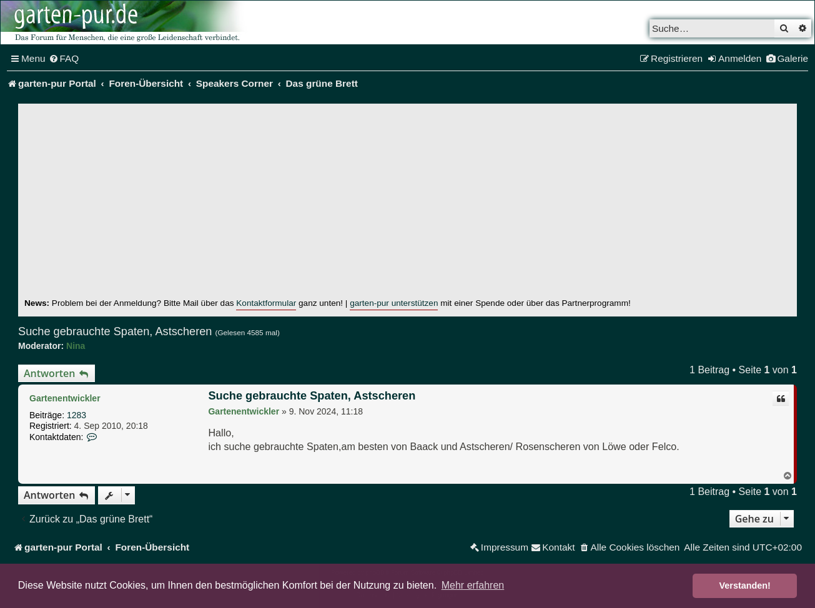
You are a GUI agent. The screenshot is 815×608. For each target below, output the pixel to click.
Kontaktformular (266, 303)
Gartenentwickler (65, 398)
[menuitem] (64, 58)
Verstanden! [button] (745, 586)
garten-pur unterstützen (394, 303)
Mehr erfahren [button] (473, 585)
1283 (76, 415)
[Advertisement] (407, 203)
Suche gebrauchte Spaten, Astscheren (115, 331)
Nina (75, 346)
